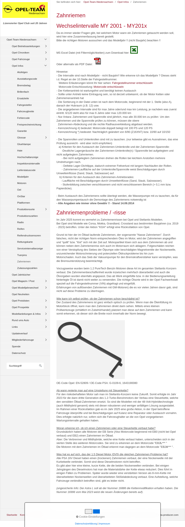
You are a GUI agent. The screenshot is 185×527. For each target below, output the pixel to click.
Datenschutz (19, 353)
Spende (16, 346)
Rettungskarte (25, 241)
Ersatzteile (23, 98)
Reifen (20, 228)
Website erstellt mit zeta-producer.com (157, 514)
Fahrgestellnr (24, 104)
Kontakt (24, 514)
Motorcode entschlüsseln (109, 86)
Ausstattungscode (27, 78)
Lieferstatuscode (26, 170)
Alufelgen (22, 72)
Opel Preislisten (20, 300)
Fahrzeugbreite (25, 111)
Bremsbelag (24, 85)
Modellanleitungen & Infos (26, 313)
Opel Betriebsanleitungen (26, 46)
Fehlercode (23, 117)
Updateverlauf (19, 333)
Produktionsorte (26, 209)
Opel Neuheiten (20, 294)
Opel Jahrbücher (21, 274)
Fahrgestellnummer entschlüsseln (132, 83)
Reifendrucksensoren (29, 235)
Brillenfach (23, 91)
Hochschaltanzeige (27, 157)
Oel (19, 189)
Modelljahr (23, 176)
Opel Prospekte (20, 307)
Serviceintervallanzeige (30, 248)
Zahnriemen (24, 261)
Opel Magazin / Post (23, 281)
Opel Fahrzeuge (21, 59)
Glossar (21, 137)
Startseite (12, 514)
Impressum (37, 514)
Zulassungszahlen (27, 268)
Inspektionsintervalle (28, 163)
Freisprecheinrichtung (29, 124)
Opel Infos (17, 65)
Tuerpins (22, 255)
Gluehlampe (24, 144)
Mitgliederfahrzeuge (23, 339)
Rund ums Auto (20, 320)
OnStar (21, 196)
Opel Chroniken (20, 52)
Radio (20, 222)
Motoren (21, 183)
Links (15, 326)
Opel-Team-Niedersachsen (21, 39)
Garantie (22, 130)
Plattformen (23, 202)
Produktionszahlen (27, 215)
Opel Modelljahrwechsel (25, 287)
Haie (19, 150)
